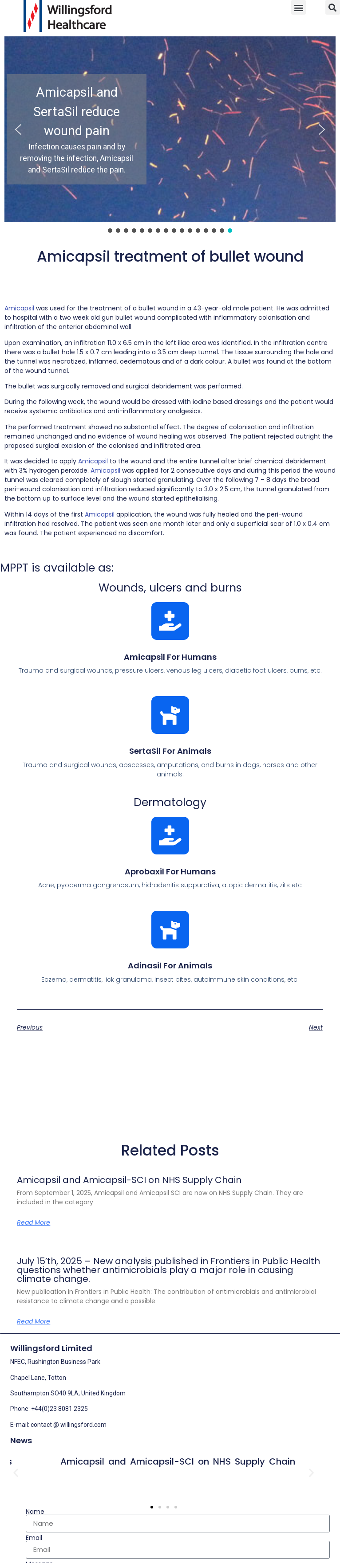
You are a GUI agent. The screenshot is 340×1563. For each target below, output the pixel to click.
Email (34, 1538)
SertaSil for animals (170, 750)
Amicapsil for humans (170, 656)
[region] (170, 135)
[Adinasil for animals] (170, 929)
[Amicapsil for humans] (170, 621)
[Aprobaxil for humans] (170, 835)
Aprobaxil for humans (170, 871)
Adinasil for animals (170, 965)
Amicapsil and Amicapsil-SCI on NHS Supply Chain (129, 1180)
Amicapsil (19, 308)
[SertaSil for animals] (170, 715)
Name (35, 1511)
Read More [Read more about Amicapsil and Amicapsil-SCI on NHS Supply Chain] (33, 1222)
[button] (298, 7)
